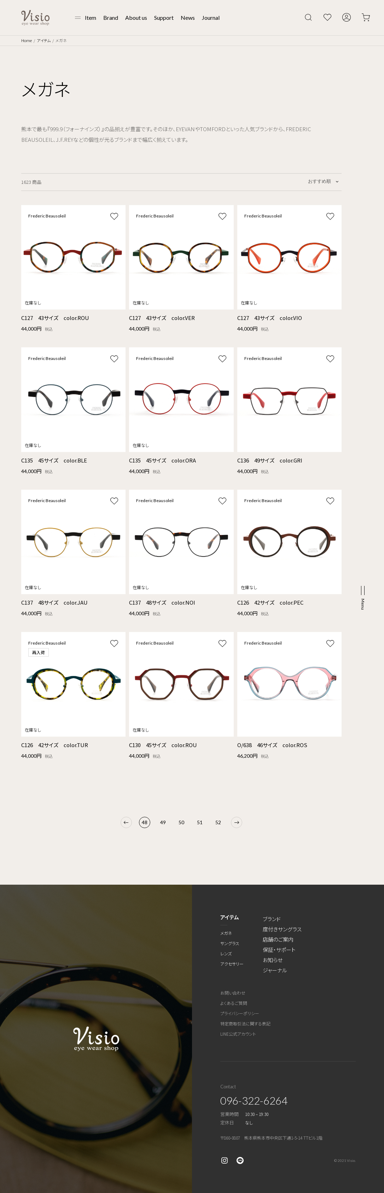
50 (181, 822)
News (188, 17)
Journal (211, 17)
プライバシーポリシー (239, 1013)
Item (90, 17)
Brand (110, 17)
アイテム (44, 40)
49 (163, 822)
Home (26, 40)
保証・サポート (279, 949)
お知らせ (273, 960)
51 (200, 822)
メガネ (226, 933)
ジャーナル (275, 970)
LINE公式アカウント (238, 1034)
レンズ (226, 953)
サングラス (229, 943)
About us (136, 17)
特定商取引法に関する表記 (245, 1023)
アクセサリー (232, 964)
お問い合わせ (232, 993)
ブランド (272, 919)
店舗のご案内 (278, 939)
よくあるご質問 (233, 1003)
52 (218, 822)
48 (144, 822)
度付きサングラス (282, 929)
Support (164, 17)
